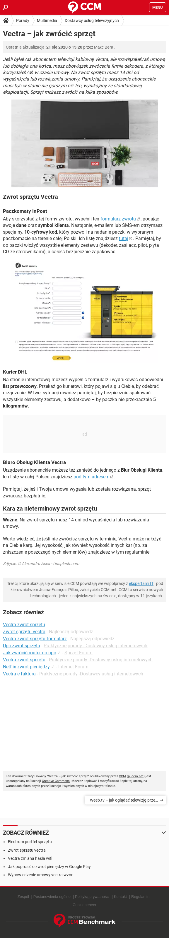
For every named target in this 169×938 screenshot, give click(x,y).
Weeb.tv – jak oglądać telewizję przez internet (123, 801)
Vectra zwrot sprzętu (24, 660)
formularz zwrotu (118, 219)
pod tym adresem (92, 477)
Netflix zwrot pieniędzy (26, 667)
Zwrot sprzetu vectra (27, 850)
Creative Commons (56, 781)
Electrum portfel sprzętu (30, 841)
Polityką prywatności (92, 896)
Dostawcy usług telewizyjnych (92, 20)
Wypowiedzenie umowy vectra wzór (40, 874)
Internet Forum (73, 667)
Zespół (23, 896)
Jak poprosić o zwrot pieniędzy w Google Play (49, 866)
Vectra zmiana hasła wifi (30, 858)
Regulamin (140, 896)
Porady (22, 20)
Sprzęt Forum (78, 652)
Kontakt (120, 896)
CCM (122, 776)
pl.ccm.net (136, 776)
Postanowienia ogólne (52, 896)
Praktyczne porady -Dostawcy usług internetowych (96, 645)
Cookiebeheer (84, 905)
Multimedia (47, 20)
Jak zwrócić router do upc (29, 652)
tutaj (123, 238)
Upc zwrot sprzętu (21, 645)
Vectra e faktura (19, 674)
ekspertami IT (141, 583)
